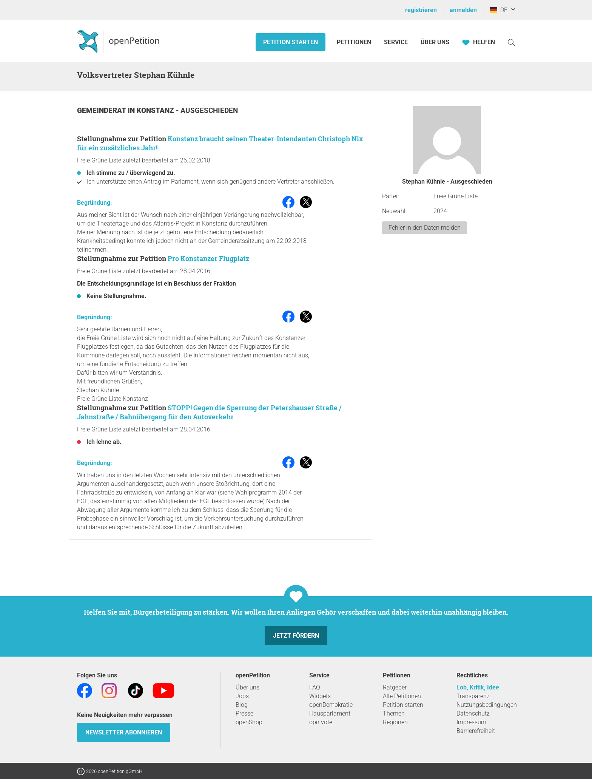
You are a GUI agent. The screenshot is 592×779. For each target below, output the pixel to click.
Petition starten (290, 42)
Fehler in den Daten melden (424, 227)
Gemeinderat (102, 110)
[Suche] (511, 42)
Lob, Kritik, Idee (477, 687)
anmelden (463, 10)
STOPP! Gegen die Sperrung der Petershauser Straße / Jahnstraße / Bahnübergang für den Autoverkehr (209, 412)
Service (396, 42)
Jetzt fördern (296, 635)
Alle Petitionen (402, 696)
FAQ (314, 687)
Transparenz (473, 696)
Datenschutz (473, 713)
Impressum (471, 722)
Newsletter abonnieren (123, 732)
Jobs (242, 696)
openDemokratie (331, 704)
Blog (242, 704)
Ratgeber (395, 687)
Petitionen (355, 42)
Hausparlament (329, 713)
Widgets (320, 696)
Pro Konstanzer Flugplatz (208, 258)
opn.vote (320, 722)
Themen (394, 713)
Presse (244, 713)
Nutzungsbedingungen (486, 704)
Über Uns (435, 42)
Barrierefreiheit (475, 730)
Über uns (247, 687)
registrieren (421, 10)
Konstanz (156, 110)
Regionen (395, 722)
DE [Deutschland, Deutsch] (498, 10)
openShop (249, 722)
